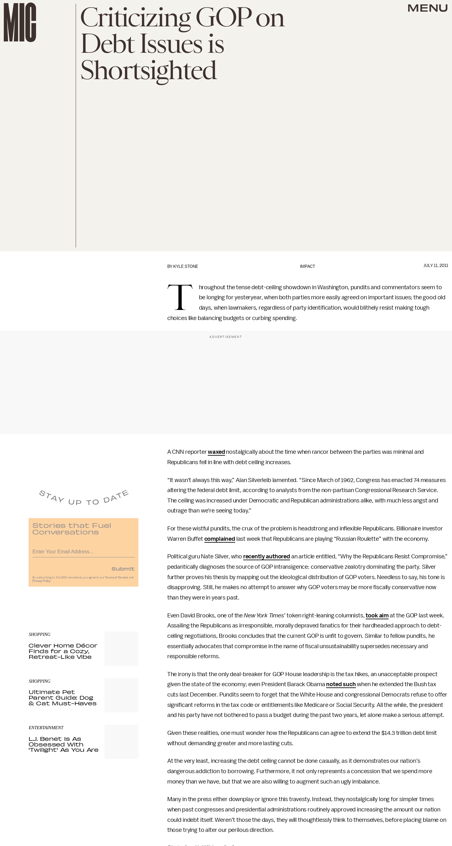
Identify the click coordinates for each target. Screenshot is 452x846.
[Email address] (83, 553)
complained (219, 539)
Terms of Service (116, 580)
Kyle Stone (185, 266)
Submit (123, 571)
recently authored (266, 556)
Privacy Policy (41, 583)
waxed (216, 452)
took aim (377, 615)
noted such (341, 684)
